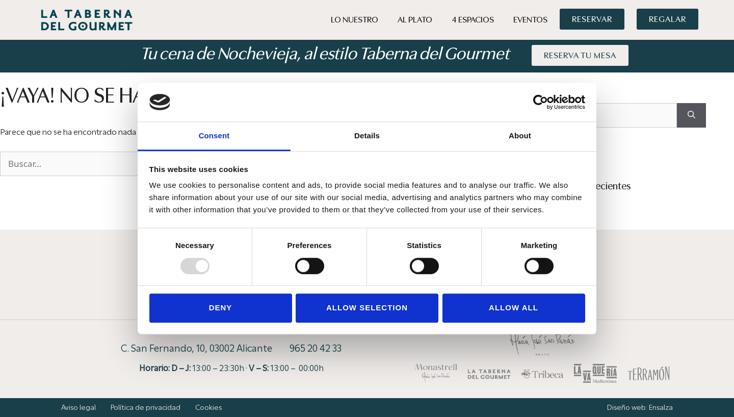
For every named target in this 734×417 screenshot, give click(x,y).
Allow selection (367, 307)
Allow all (513, 307)
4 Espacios (473, 19)
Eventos (530, 19)
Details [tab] (367, 136)
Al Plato (415, 19)
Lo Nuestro (354, 19)
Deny (220, 307)
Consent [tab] (214, 136)
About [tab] (520, 136)
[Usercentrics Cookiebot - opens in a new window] (540, 102)
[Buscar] (691, 115)
